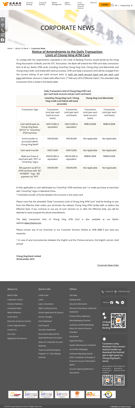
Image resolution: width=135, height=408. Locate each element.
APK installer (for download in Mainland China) (119, 368)
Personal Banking (29, 3)
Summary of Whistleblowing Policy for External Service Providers (81, 328)
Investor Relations (15, 304)
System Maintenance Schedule (82, 345)
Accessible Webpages (78, 349)
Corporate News (14, 308)
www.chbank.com (32, 223)
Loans (40, 299)
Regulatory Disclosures (17, 338)
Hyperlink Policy (76, 341)
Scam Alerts (12, 317)
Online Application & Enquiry (50, 312)
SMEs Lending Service (47, 308)
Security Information (78, 304)
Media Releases (14, 312)
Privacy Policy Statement (79, 316)
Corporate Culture (15, 299)
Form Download (45, 321)
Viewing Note (75, 299)
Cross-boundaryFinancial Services (81, 5)
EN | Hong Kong (123, 5)
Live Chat (11, 334)
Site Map (73, 295)
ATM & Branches (122, 291)
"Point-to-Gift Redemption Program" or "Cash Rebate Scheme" (49, 354)
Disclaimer (74, 336)
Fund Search (43, 325)
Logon (104, 4)
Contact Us (12, 329)
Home (9, 48)
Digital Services (68, 3)
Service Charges (45, 317)
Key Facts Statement (47, 329)
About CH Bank (21, 48)
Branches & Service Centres (19, 321)
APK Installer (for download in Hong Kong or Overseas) (107, 369)
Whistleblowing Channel (79, 320)
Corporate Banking (42, 3)
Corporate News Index (108, 265)
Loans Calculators (45, 304)
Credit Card (43, 295)
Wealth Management (57, 3)
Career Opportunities (16, 325)
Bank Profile (12, 295)
